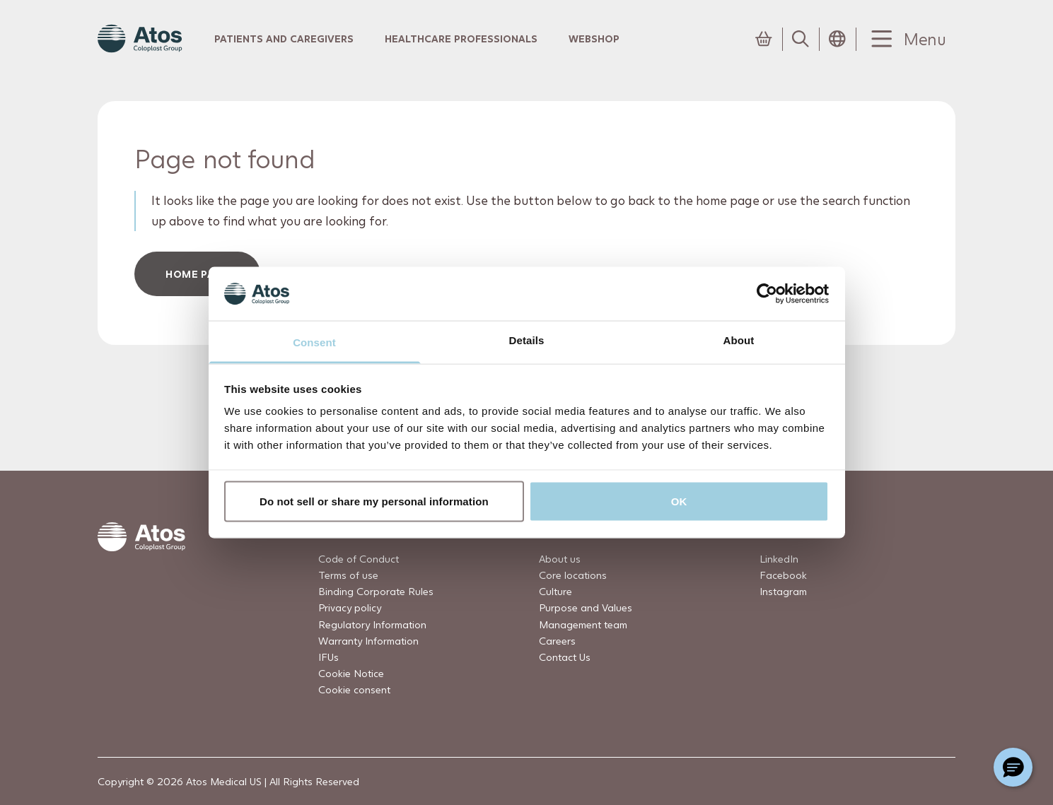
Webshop (594, 39)
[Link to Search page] (800, 38)
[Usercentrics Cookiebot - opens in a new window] (767, 293)
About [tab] (739, 340)
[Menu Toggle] (905, 39)
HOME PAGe (197, 274)
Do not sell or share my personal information (374, 501)
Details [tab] (527, 340)
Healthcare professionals (461, 39)
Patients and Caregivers (284, 39)
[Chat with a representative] (1013, 767)
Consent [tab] (314, 342)
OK (679, 501)
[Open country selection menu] (837, 38)
